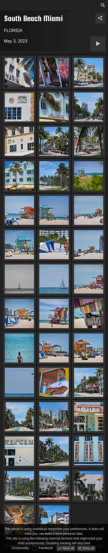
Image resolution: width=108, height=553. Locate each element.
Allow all (68, 548)
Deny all (88, 548)
